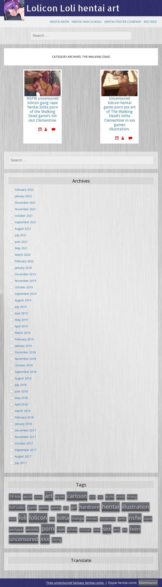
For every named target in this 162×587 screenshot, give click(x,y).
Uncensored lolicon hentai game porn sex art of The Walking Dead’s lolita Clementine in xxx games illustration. (119, 113)
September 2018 (25, 372)
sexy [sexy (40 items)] (117, 529)
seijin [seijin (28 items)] (97, 529)
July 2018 (21, 385)
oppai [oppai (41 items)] (148, 518)
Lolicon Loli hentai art (72, 8)
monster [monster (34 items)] (91, 519)
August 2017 (23, 456)
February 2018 (24, 417)
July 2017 (21, 463)
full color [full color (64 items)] (17, 507)
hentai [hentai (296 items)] (110, 506)
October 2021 (24, 216)
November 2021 (25, 209)
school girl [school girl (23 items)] (85, 529)
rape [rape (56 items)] (61, 529)
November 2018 (25, 359)
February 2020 (24, 261)
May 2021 (21, 248)
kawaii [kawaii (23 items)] (12, 518)
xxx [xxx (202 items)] (45, 538)
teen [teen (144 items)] (135, 528)
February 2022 (24, 190)
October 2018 (24, 365)
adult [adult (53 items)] (27, 496)
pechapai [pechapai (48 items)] (16, 529)
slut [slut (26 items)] (125, 529)
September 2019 (25, 294)
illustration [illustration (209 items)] (135, 506)
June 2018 (21, 391)
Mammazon (148, 582)
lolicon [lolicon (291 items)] (38, 517)
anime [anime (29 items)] (38, 497)
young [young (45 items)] (56, 539)
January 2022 (23, 196)
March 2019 (22, 333)
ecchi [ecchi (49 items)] (110, 496)
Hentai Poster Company (122, 22)
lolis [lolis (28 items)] (52, 519)
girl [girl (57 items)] (74, 507)
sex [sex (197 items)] (107, 528)
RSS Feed (150, 22)
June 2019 (21, 313)
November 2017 (25, 437)
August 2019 (23, 300)
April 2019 (21, 326)
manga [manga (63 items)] (78, 518)
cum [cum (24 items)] (100, 497)
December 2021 (25, 203)
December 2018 (25, 352)
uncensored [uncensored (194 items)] (23, 538)
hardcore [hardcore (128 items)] (89, 507)
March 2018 (22, 411)
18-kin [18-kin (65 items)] (14, 496)
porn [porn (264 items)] (48, 528)
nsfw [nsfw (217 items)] (135, 517)
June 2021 (21, 242)
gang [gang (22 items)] (66, 507)
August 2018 (23, 378)
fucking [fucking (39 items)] (132, 497)
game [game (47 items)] (32, 507)
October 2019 (24, 287)
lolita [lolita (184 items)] (63, 517)
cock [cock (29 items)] (92, 497)
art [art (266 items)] (49, 496)
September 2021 (25, 222)
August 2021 (23, 229)
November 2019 (25, 281)
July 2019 (21, 307)
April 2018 (21, 404)
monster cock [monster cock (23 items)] (107, 518)
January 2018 (23, 424)
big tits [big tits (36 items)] (59, 497)
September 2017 (25, 450)
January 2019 (23, 346)
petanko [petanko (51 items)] (32, 529)
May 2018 (21, 398)
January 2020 (23, 268)
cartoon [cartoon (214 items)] (77, 496)
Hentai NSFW (59, 22)
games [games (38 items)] (43, 507)
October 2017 (24, 443)
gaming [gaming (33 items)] (56, 508)
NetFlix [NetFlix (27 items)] (122, 519)
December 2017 (25, 430)
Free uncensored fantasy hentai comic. (75, 582)
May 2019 (21, 320)
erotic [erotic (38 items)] (121, 497)
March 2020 (22, 255)
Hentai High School (86, 22)
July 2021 (21, 235)
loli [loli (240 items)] (22, 517)
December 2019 (25, 274)
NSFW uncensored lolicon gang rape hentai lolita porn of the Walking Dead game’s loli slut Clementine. (43, 109)
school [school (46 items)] (72, 529)
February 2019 (24, 339)
